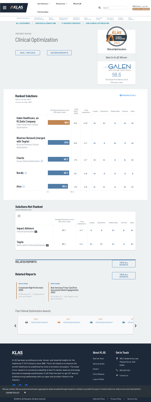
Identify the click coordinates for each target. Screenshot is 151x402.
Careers (96, 369)
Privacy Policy (116, 399)
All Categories (23, 23)
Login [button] (143, 6)
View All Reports (124, 263)
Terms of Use (132, 399)
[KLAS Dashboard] (19, 7)
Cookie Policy (12, 392)
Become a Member (141, 9)
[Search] (114, 7)
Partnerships (43, 12)
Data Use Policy (99, 399)
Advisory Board (98, 364)
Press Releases (98, 374)
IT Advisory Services (71, 23)
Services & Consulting (45, 23)
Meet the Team (98, 358)
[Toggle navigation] (4, 7)
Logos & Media (98, 379)
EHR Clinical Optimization (97, 23)
